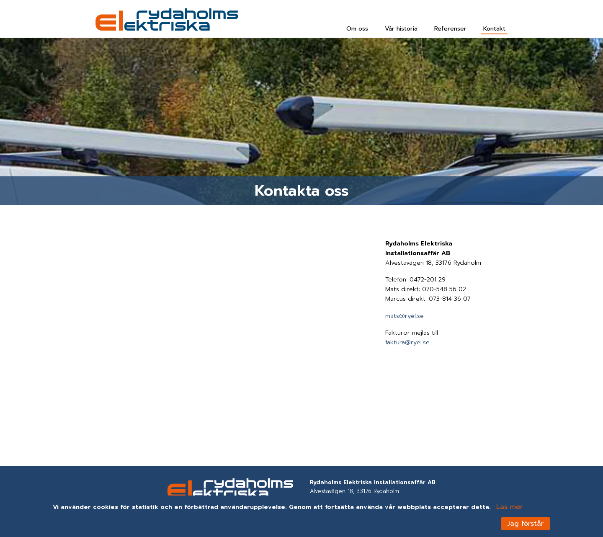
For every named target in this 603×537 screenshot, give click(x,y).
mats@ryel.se (404, 315)
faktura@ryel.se (407, 342)
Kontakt (494, 28)
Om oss (357, 28)
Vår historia (401, 28)
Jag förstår (526, 524)
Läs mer (509, 506)
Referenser (450, 28)
